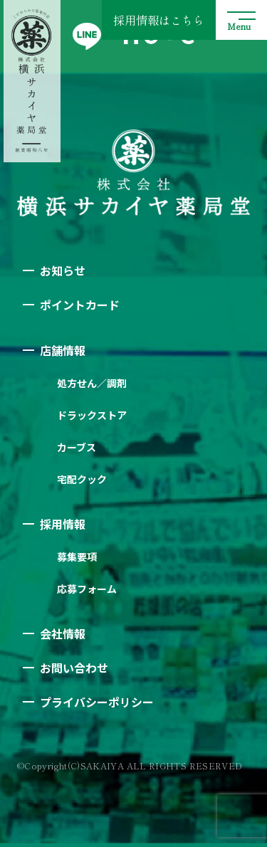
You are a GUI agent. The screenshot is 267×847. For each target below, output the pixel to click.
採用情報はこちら (158, 19)
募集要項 (77, 556)
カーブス (76, 447)
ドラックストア (92, 415)
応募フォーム (87, 589)
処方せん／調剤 (92, 383)
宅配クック (82, 479)
